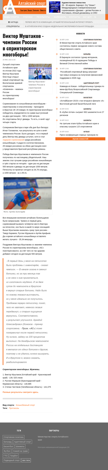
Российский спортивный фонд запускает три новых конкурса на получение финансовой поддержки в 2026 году (81, 75)
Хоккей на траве (20, 451)
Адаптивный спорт (22, 442)
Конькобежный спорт (25, 405)
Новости (80, 34)
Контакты (74, 17)
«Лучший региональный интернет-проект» (59, 22)
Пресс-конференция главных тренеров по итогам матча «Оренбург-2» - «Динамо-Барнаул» (82, 136)
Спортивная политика (13, 437)
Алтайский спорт (32, 3)
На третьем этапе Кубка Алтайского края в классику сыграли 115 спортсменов (79, 125)
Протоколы (14, 408)
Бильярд (8, 442)
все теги (26, 460)
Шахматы (20, 446)
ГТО (5, 456)
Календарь (60, 17)
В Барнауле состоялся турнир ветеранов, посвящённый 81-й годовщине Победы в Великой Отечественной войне (79, 60)
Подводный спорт (12, 460)
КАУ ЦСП (87, 17)
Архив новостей (80, 139)
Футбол (7, 451)
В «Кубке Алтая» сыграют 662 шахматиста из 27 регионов (82, 113)
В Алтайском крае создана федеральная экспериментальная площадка (59, 26)
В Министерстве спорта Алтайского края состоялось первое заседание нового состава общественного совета (81, 46)
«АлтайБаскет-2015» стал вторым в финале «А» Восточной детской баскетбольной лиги (82, 102)
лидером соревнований (13, 140)
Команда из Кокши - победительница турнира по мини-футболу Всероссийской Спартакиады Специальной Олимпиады (82, 89)
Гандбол (14, 456)
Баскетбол (8, 446)
